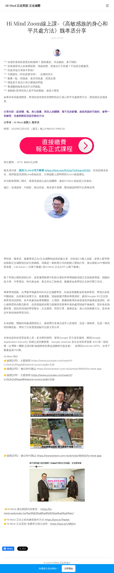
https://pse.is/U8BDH (63, 523)
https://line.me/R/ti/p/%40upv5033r (68, 170)
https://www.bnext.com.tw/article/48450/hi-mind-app (69, 455)
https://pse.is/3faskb (57, 519)
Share (8, 548)
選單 (107, 5)
